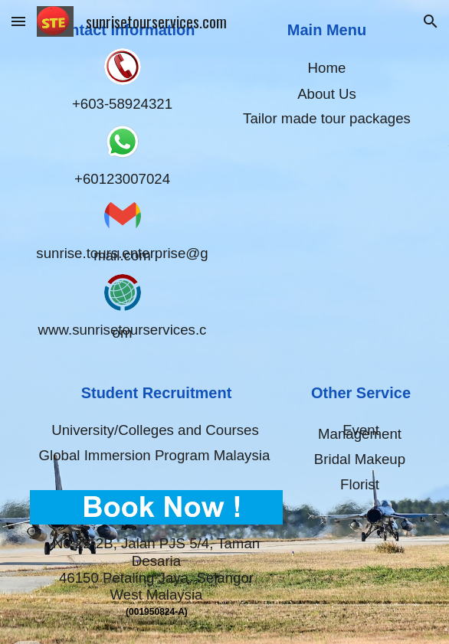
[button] (18, 21)
